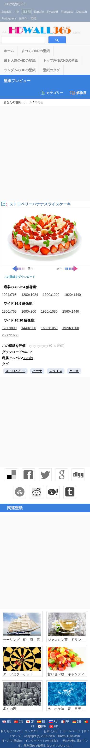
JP (30, 721)
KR (42, 726)
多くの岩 (9, 709)
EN (6, 721)
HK (53, 726)
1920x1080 (49, 311)
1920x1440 (72, 295)
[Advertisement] (45, 153)
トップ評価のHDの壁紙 (60, 60)
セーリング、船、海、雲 (21, 640)
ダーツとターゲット (18, 674)
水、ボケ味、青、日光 (64, 709)
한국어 (23, 18)
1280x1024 (29, 295)
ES (41, 721)
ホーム (9, 51)
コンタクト (31, 731)
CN (18, 721)
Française (67, 11)
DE (76, 721)
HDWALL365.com (68, 736)
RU (53, 721)
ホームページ (71, 731)
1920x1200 (70, 328)
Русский (52, 11)
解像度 (78, 93)
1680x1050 (49, 328)
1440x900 (28, 328)
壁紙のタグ (51, 70)
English (6, 11)
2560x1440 (70, 311)
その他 (39, 102)
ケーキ (74, 371)
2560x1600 (10, 335)
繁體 (33, 18)
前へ (22, 268)
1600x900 (28, 311)
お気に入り (51, 731)
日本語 (26, 11)
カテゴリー (51, 93)
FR (65, 721)
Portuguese (8, 18)
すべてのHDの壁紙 (35, 51)
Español (39, 11)
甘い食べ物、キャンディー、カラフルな (66, 676)
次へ (67, 268)
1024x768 (9, 295)
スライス (55, 371)
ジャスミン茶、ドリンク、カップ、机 (64, 641)
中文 (16, 11)
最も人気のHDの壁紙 (20, 60)
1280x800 (9, 328)
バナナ (37, 371)
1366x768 (9, 311)
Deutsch (81, 11)
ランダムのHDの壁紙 (20, 70)
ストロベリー (15, 371)
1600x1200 (51, 295)
